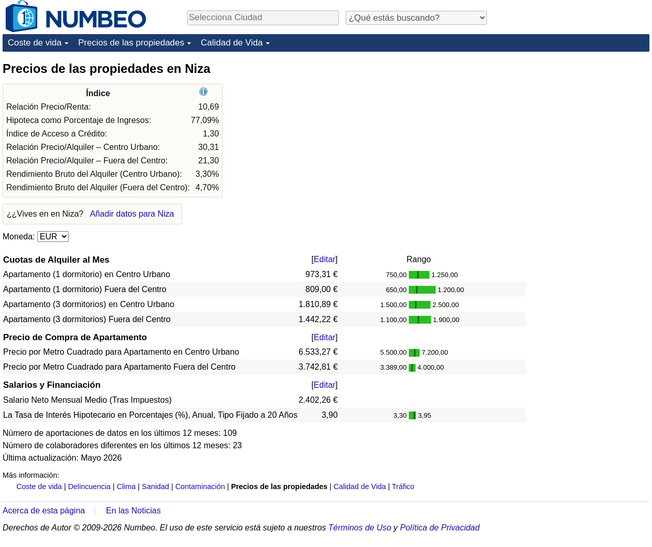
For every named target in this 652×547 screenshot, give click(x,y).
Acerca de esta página (44, 510)
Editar (324, 259)
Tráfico (403, 486)
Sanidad (155, 486)
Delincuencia (89, 486)
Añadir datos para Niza (132, 213)
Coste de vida (35, 43)
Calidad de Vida (232, 43)
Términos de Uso (359, 527)
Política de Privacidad (440, 527)
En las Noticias (133, 510)
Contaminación (200, 486)
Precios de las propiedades (131, 43)
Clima (126, 486)
